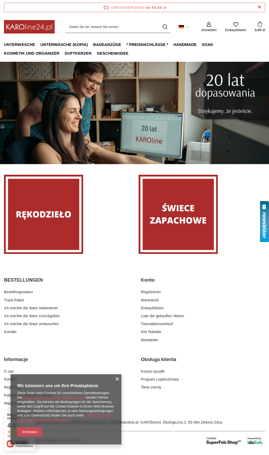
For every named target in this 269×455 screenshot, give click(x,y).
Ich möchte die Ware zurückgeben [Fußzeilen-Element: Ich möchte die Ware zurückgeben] (32, 316)
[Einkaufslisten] (235, 26)
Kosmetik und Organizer (31, 53)
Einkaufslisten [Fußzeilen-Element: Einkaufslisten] (152, 308)
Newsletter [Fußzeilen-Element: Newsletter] (149, 340)
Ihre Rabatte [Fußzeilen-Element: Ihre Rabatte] (151, 332)
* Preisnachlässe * (147, 44)
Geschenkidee (113, 53)
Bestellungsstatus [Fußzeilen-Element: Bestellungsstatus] (18, 292)
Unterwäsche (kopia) (64, 44)
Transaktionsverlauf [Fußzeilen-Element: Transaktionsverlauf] (157, 324)
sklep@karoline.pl (124, 422)
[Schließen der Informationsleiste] (259, 7)
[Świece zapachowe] (202, 214)
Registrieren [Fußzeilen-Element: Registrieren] (151, 292)
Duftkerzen (78, 53)
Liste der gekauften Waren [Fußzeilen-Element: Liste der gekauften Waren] (162, 316)
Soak (207, 44)
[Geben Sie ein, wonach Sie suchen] (118, 27)
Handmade (185, 44)
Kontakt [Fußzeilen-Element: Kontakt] (10, 332)
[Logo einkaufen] (29, 27)
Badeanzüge (107, 44)
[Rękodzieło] (67, 214)
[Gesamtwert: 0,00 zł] (260, 26)
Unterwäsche (19, 44)
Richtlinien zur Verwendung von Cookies (54, 397)
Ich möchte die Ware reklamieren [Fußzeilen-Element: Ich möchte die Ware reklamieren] (31, 308)
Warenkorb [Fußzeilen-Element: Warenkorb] (150, 300)
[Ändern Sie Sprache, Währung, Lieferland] (184, 27)
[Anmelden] (209, 26)
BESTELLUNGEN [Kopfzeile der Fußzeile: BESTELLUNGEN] (23, 280)
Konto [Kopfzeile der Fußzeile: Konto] (148, 280)
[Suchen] (165, 27)
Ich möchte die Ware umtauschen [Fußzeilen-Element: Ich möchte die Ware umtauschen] (31, 324)
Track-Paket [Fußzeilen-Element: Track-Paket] (14, 300)
